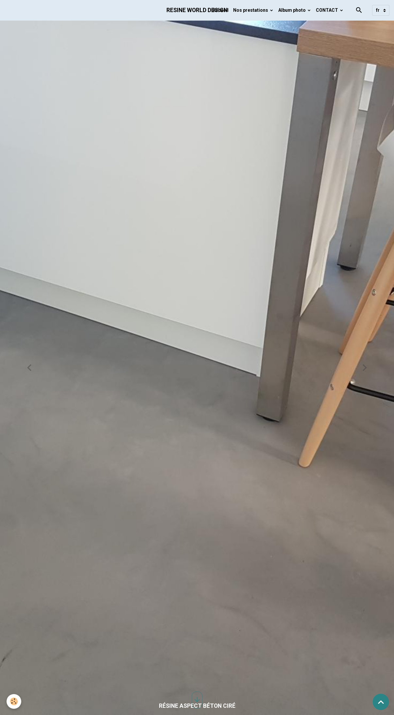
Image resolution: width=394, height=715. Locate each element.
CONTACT (327, 10)
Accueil (221, 10)
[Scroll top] (381, 702)
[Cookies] (14, 701)
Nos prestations (251, 10)
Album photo (292, 10)
